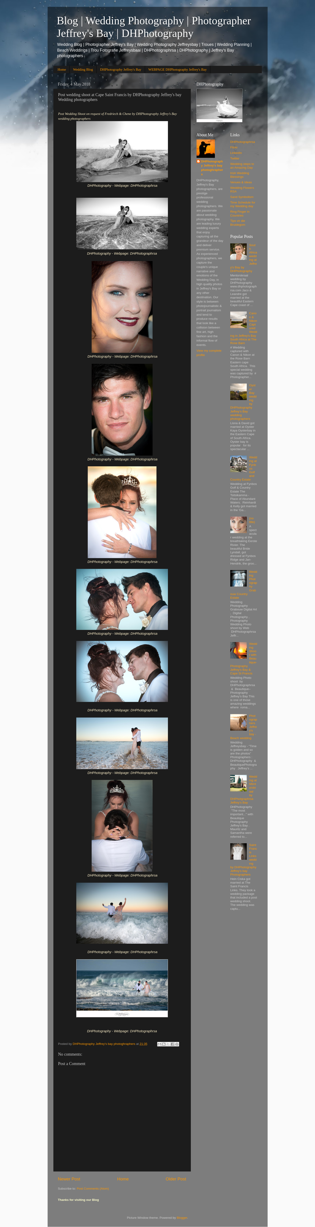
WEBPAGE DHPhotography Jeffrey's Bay (177, 69)
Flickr (234, 147)
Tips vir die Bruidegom (237, 222)
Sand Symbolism (241, 197)
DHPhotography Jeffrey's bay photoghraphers (212, 168)
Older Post (176, 1179)
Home (62, 69)
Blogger (182, 1217)
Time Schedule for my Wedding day (242, 204)
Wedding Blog (83, 69)
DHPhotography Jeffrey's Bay (120, 69)
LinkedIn (236, 153)
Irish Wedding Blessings (239, 174)
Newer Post (69, 1179)
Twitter (234, 158)
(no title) (252, 520)
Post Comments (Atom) (93, 1188)
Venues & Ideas (241, 182)
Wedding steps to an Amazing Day (242, 165)
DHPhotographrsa (242, 142)
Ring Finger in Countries (239, 213)
